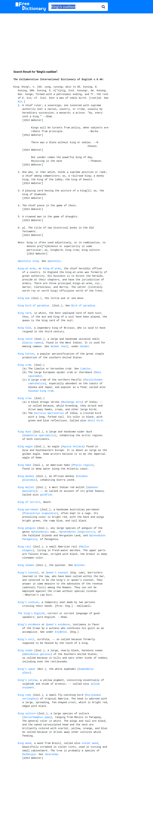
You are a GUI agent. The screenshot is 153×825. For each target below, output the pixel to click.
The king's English (31, 613)
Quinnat (79, 565)
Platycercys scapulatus (40, 513)
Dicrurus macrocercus (49, 413)
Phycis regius (82, 465)
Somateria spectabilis (39, 435)
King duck (24, 431)
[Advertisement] (76, 39)
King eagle (25, 446)
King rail (24, 546)
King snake (25, 650)
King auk (24, 298)
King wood (24, 743)
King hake (24, 465)
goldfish (46, 494)
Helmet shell (59, 346)
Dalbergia (29, 754)
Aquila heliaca (72, 446)
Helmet (84, 346)
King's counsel (28, 572)
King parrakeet (28, 509)
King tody (24, 695)
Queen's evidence (58, 624)
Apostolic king (28, 261)
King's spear (27, 669)
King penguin (27, 528)
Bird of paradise (83, 305)
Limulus (85, 368)
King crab (24, 365)
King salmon (26, 565)
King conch (25, 339)
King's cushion (28, 602)
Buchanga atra (72, 402)
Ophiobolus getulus (37, 654)
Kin (20, 101)
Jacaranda (51, 754)
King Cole (24, 328)
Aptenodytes (39, 531)
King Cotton (26, 353)
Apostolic (54, 261)
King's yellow (27, 680)
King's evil (26, 639)
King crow (24, 398)
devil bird (95, 420)
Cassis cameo (33, 342)
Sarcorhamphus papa (37, 717)
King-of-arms (52, 268)
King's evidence (29, 624)
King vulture (27, 713)
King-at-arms (27, 268)
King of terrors (29, 502)
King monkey (26, 476)
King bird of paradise (33, 305)
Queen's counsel (57, 572)
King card (24, 313)
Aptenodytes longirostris (77, 531)
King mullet (26, 487)
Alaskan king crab (41, 391)
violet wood (90, 743)
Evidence (61, 632)
